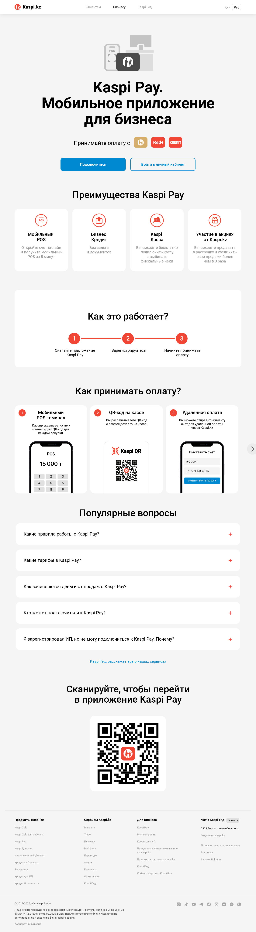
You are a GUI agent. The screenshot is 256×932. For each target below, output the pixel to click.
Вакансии (207, 852)
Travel (87, 834)
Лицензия (21, 909)
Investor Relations (211, 859)
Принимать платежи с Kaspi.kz (156, 859)
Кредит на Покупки (26, 862)
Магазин (89, 827)
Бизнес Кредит (146, 834)
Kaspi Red (20, 841)
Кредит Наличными (27, 883)
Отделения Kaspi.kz (213, 835)
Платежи (89, 841)
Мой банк (90, 848)
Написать (232, 820)
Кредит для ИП (24, 876)
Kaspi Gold (21, 827)
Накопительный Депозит (30, 855)
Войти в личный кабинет (163, 164)
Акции (88, 862)
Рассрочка (21, 869)
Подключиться (93, 164)
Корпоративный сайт (28, 923)
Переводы (90, 855)
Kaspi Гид (90, 883)
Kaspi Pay (143, 827)
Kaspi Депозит (23, 848)
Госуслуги (90, 869)
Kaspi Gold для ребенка (29, 834)
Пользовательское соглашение (220, 845)
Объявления (92, 876)
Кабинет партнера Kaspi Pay (154, 873)
